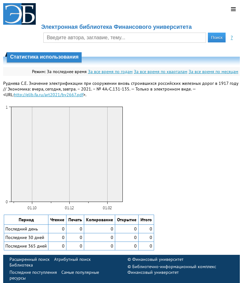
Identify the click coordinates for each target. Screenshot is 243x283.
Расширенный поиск (29, 259)
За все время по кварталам (160, 71)
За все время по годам (110, 71)
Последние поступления (33, 272)
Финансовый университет (158, 259)
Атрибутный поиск (72, 259)
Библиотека (21, 265)
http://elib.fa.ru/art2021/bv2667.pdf (48, 94)
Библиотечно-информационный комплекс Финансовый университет (172, 269)
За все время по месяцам (213, 71)
